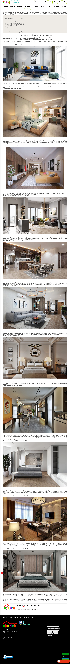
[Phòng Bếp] (41, 2)
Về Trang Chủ (65, 654)
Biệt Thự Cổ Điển (50, 630)
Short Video (56, 633)
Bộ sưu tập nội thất (30, 617)
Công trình (22, 617)
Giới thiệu (5, 617)
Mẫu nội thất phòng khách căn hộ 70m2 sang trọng (15, 24)
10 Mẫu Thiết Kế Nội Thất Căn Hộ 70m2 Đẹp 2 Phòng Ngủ (15, 18)
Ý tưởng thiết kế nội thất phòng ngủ (12, 22)
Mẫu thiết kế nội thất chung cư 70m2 (12, 25)
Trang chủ (6, 6)
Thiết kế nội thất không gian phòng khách (13, 21)
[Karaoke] (64, 2)
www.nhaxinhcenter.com (25, 609)
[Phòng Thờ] (60, 2)
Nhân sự (11, 617)
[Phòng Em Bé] (50, 2)
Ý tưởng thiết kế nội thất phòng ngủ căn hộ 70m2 (15, 32)
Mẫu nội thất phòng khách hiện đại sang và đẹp (15, 31)
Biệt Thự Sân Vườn (50, 633)
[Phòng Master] (46, 2)
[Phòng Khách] (36, 2)
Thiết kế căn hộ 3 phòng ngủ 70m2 (12, 28)
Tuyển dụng (16, 617)
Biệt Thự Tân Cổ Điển (57, 628)
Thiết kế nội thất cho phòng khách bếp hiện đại (14, 23)
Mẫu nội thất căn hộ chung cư (12, 27)
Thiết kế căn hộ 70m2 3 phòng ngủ (13, 26)
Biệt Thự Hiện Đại (50, 628)
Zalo (64, 658)
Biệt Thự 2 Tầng (56, 630)
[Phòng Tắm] (55, 2)
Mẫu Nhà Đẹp (49, 635)
